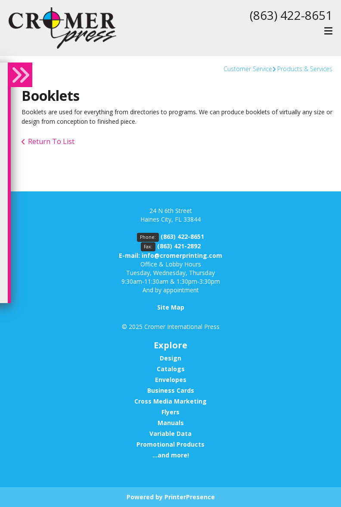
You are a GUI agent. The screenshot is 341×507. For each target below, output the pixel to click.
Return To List (51, 141)
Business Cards (170, 390)
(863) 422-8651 (291, 15)
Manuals (171, 423)
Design (170, 358)
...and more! (170, 455)
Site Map (170, 307)
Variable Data (170, 433)
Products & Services (304, 69)
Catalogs (171, 369)
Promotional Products (170, 444)
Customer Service (247, 69)
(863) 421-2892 (179, 246)
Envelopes (170, 380)
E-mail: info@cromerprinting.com (170, 255)
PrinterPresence (189, 497)
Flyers (170, 412)
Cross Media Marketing (170, 401)
